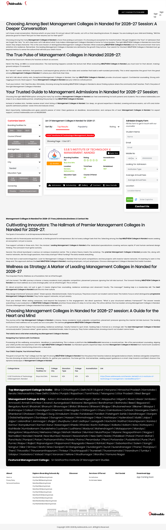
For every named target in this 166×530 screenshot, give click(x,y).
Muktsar (77, 432)
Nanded (27, 436)
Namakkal (14, 436)
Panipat (28, 439)
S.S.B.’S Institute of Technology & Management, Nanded (87, 151)
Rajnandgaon (45, 443)
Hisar (99, 417)
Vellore (69, 454)
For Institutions (93, 477)
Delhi (153, 410)
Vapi (48, 454)
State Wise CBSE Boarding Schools (42, 477)
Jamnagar (39, 421)
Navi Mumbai (52, 436)
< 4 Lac (36, 155)
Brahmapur (15, 410)
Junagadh (97, 421)
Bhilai (73, 406)
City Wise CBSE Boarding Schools (42, 480)
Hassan (69, 417)
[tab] (24, 125)
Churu (101, 410)
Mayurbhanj (31, 432)
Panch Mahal (144, 436)
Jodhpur (84, 421)
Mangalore (15, 432)
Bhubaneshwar (122, 406)
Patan (38, 439)
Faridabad (86, 414)
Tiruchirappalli (79, 450)
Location (130, 185)
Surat (107, 447)
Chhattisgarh (71, 389)
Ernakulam (62, 414)
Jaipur (147, 417)
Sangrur (13, 447)
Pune (144, 439)
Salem (138, 443)
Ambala (150, 399)
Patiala (70, 439)
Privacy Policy (10, 480)
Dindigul (42, 414)
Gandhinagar (136, 414)
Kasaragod (62, 425)
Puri (151, 439)
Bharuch (47, 406)
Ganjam (152, 414)
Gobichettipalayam (22, 417)
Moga (56, 432)
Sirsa (50, 447)
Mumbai (88, 432)
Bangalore (90, 402)
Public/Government (28, 191)
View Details (110, 185)
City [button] (9, 162)
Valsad (39, 454)
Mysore (117, 432)
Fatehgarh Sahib (116, 414)
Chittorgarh (89, 410)
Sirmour (32, 447)
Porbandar (117, 439)
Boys (20, 130)
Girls (11, 130)
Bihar (57, 389)
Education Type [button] (14, 173)
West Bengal (142, 393)
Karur (50, 425)
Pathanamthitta (54, 439)
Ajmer (96, 399)
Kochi (94, 425)
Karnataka (148, 389)
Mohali (66, 432)
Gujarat (98, 389)
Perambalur (93, 439)
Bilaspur (148, 406)
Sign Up (155, 15)
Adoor (51, 399)
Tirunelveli (95, 450)
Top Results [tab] (62, 126)
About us (9, 477)
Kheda (74, 425)
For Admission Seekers (95, 480)
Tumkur (144, 450)
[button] (24, 168)
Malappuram (124, 428)
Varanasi (57, 454)
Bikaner (137, 406)
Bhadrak (35, 406)
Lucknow (62, 428)
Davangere (142, 410)
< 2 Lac (19, 155)
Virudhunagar (83, 454)
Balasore (76, 402)
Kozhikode (14, 428)
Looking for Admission (136, 164)
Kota (135, 425)
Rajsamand (62, 443)
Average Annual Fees (136, 175)
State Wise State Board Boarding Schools (45, 501)
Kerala (12, 393)
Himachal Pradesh (129, 389)
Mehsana (46, 432)
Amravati (14, 402)
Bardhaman (106, 402)
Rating (113, 126)
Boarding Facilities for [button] (17, 125)
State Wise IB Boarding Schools (42, 483)
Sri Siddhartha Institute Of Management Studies (80, 460)
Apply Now (113, 153)
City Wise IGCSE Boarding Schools (42, 498)
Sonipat (59, 447)
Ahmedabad (65, 399)
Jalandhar (24, 421)
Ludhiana (75, 428)
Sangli (147, 443)
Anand (48, 402)
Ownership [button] (12, 186)
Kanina (151, 421)
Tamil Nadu (92, 393)
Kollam (127, 425)
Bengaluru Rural (18, 406)
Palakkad (118, 436)
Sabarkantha (124, 443)
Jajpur (12, 421)
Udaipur (13, 454)
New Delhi (42, 393)
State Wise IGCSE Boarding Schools (43, 495)
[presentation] (62, 126)
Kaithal (122, 421)
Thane (137, 447)
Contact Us (142, 206)
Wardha (99, 454)
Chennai (57, 410)
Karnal (41, 425)
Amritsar (36, 402)
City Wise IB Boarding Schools (41, 486)
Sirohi (42, 447)
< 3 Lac (27, 155)
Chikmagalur (72, 410)
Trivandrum (131, 450)
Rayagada (78, 443)
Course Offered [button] (14, 136)
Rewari (90, 443)
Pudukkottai (133, 439)
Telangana (107, 393)
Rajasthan (77, 393)
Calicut (29, 410)
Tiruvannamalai (112, 450)
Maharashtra (26, 393)
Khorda (84, 425)
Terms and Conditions (13, 483)
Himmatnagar (85, 417)
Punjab (64, 393)
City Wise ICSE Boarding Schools (42, 492)
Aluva (131, 399)
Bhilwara (83, 406)
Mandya (139, 428)
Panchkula (14, 439)
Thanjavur (149, 447)
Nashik (38, 436)
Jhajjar (52, 421)
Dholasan (29, 414)
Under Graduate (16, 142)
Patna (80, 439)
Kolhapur (104, 425)
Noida (107, 436)
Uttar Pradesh (124, 393)
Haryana (110, 389)
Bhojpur (106, 406)
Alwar (139, 399)
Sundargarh (94, 447)
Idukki (138, 417)
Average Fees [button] (13, 149)
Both (28, 130)
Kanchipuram (136, 421)
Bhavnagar (61, 406)
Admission (55, 185)
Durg (51, 414)
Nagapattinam (132, 432)
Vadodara (26, 454)
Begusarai (143, 402)
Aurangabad (62, 402)
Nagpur (148, 432)
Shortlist (54, 164)
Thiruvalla (23, 450)
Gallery (83, 185)
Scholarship (70, 185)
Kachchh (111, 421)
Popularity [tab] (82, 126)
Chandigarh (42, 410)
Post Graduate (32, 142)
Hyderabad (126, 417)
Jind (74, 421)
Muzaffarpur (103, 432)
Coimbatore (114, 410)
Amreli (25, 402)
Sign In (162, 13)
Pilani (105, 439)
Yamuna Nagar (115, 454)
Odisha (54, 393)
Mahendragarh (104, 428)
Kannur (12, 425)
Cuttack (128, 410)
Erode (74, 414)
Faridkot (99, 414)
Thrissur (63, 450)
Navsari (66, 436)
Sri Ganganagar (75, 447)
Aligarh (121, 399)
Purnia (12, 443)
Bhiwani (95, 406)
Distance (24, 178)
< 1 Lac (11, 155)
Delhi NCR (86, 389)
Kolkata (116, 425)
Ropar (110, 443)
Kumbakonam (30, 428)
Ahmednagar (82, 399)
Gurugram (56, 417)
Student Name (133, 131)
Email (128, 142)
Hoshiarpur (110, 417)
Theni (11, 450)
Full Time (13, 179)
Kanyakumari (27, 425)
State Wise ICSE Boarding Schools (42, 489)
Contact (95, 185)
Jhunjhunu (64, 421)
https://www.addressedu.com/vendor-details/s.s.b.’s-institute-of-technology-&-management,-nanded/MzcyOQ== (127, 377)
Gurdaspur (42, 417)
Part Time (35, 179)
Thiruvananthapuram (44, 450)
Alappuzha (108, 399)
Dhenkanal (15, 414)
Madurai (88, 428)
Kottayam (146, 425)
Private (13, 191)
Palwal (130, 436)
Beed (132, 402)
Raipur (22, 443)
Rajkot (31, 443)
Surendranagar (121, 447)
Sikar (23, 447)
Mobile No (130, 153)
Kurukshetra (48, 428)
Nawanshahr (81, 436)
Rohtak (100, 443)
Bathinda (121, 402)
